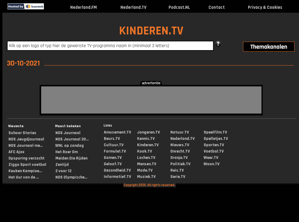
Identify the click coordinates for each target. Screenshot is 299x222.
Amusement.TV (117, 132)
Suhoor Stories (22, 133)
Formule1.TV (115, 151)
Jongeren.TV (148, 132)
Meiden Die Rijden (71, 158)
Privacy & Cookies (265, 7)
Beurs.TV (112, 138)
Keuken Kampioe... (25, 171)
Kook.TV (144, 151)
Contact (217, 7)
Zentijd (62, 164)
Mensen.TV (146, 164)
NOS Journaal (67, 133)
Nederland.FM (83, 7)
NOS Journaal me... (25, 145)
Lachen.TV (146, 157)
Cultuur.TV (113, 145)
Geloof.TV (113, 164)
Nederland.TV (133, 7)
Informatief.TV (117, 176)
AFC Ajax (16, 152)
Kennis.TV (146, 138)
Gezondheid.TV (117, 170)
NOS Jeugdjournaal (26, 139)
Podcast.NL (179, 7)
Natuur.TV (179, 132)
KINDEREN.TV (151, 31)
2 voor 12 (63, 171)
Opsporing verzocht (26, 158)
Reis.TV (177, 170)
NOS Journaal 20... (72, 139)
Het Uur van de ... (23, 177)
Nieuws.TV (179, 145)
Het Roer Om (66, 152)
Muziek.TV (146, 176)
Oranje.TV (179, 157)
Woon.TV (211, 164)
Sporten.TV (214, 145)
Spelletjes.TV (216, 138)
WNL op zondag (69, 145)
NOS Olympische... (71, 177)
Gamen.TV (113, 157)
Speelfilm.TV (215, 132)
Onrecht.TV (180, 151)
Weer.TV (211, 157)
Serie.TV (177, 176)
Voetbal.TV (214, 151)
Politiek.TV (180, 164)
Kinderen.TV (148, 145)
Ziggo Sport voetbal (27, 164)
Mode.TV (145, 170)
